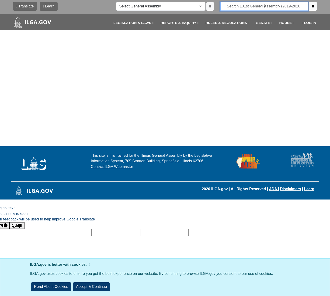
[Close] (91, 286)
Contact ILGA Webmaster (112, 167)
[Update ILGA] (210, 6)
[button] (129, 23)
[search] (264, 6)
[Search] (313, 6)
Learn (309, 189)
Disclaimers (290, 189)
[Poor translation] (17, 225)
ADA (273, 189)
